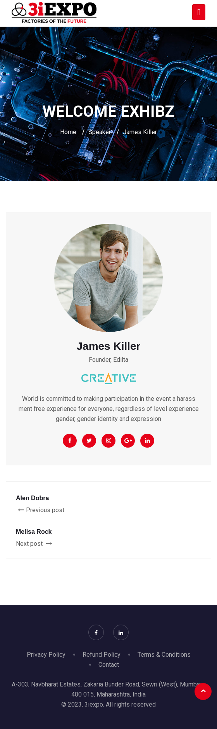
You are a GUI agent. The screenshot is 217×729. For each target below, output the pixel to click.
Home (68, 132)
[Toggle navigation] (198, 12)
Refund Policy (102, 654)
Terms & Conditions (164, 654)
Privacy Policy (46, 654)
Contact (108, 664)
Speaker (99, 132)
